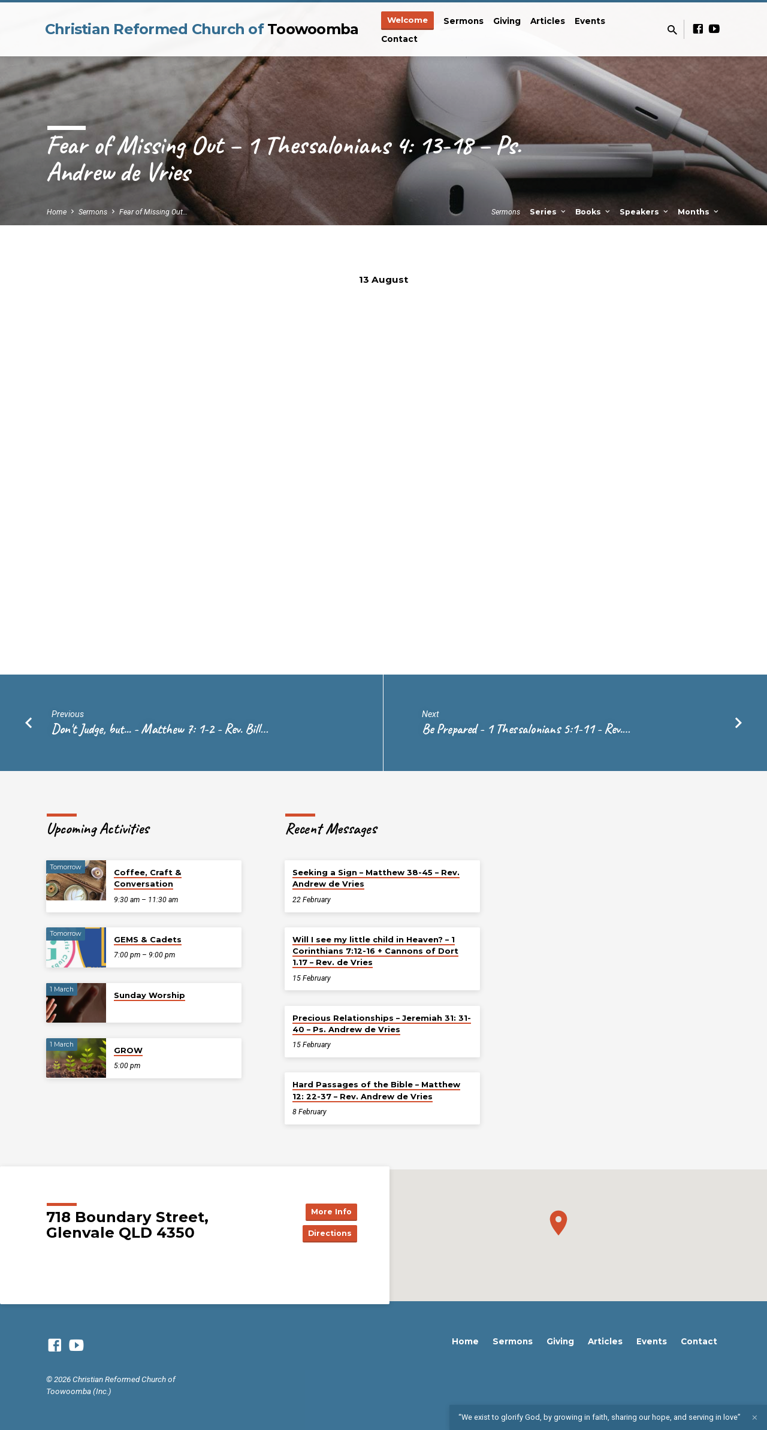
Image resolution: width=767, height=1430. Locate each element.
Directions (327, 1234)
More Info (327, 1210)
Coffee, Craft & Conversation (148, 877)
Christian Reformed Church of (202, 29)
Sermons (463, 21)
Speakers (645, 211)
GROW (128, 1050)
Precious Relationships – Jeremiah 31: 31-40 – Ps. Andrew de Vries (381, 1023)
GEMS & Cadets (148, 939)
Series (548, 211)
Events (590, 21)
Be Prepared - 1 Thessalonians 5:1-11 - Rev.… (526, 728)
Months (699, 211)
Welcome (407, 20)
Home (57, 211)
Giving (507, 21)
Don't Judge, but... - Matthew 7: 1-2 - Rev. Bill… (160, 728)
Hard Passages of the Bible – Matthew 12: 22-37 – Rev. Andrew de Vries (376, 1090)
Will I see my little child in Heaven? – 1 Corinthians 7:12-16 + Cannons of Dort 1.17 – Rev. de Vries (375, 951)
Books (593, 211)
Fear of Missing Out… (153, 211)
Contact (399, 39)
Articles (547, 21)
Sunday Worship (149, 995)
